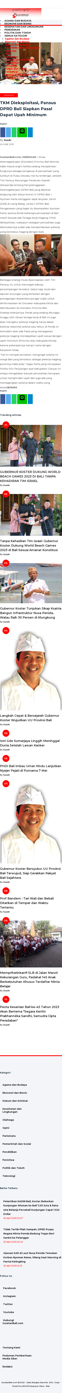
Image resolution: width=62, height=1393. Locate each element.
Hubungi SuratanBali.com (18, 74)
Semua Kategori (15, 35)
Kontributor (43, 74)
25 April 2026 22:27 (13, 1218)
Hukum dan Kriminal (17, 44)
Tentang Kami (11, 1347)
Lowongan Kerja (13, 77)
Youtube (8, 1312)
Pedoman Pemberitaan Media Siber (17, 1357)
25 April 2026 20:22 (13, 1242)
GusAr (7, 140)
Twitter (7, 1304)
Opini (8, 53)
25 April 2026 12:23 (12, 1265)
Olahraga (10, 50)
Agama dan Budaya (17, 38)
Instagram (9, 1296)
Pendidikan (12, 62)
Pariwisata (11, 56)
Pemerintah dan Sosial (19, 59)
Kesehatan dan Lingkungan (23, 26)
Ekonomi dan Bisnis (17, 41)
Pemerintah (9, 95)
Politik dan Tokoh (16, 68)
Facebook (9, 1288)
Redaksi (7, 1366)
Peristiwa (11, 65)
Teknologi (11, 71)
